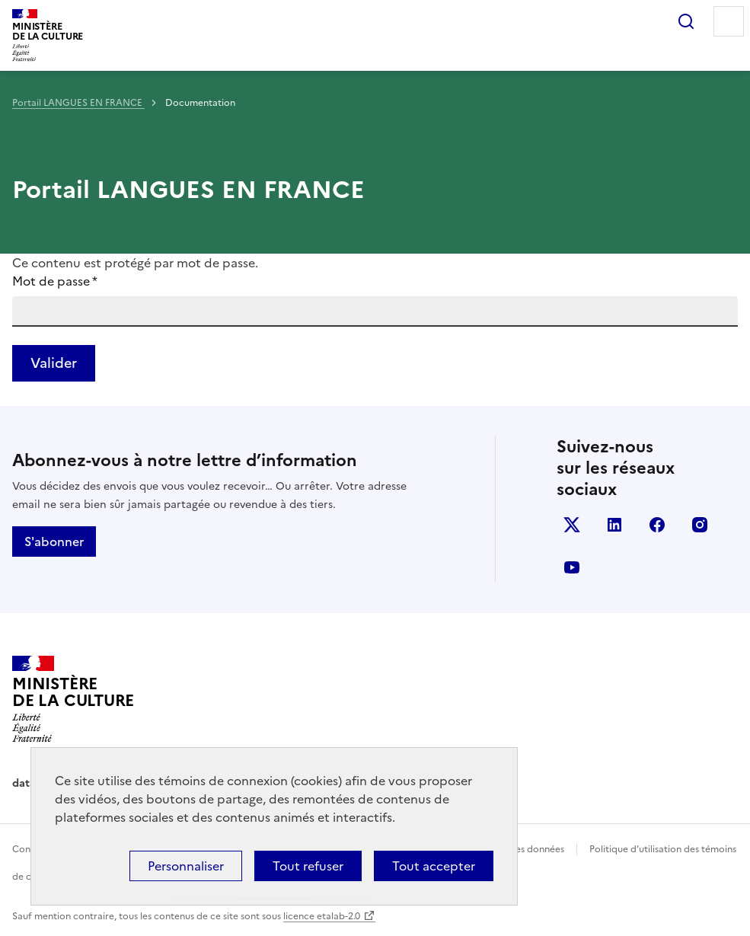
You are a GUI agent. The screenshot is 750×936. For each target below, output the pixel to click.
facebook (657, 525)
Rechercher (686, 21)
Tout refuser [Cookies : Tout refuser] (308, 866)
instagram (700, 525)
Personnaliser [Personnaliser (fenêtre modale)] (186, 866)
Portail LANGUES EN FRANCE (78, 103)
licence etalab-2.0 (321, 916)
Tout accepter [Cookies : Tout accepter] (433, 866)
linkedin (614, 525)
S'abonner (54, 541)
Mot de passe (54, 281)
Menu (728, 21)
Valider (53, 363)
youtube (572, 567)
